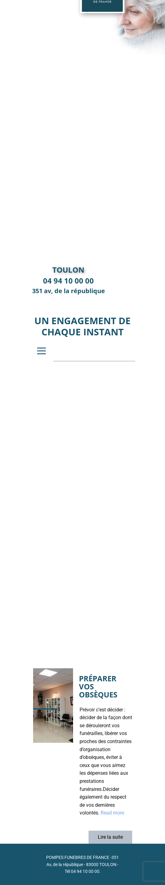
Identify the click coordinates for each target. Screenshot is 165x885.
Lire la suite (110, 837)
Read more (112, 813)
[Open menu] (41, 350)
